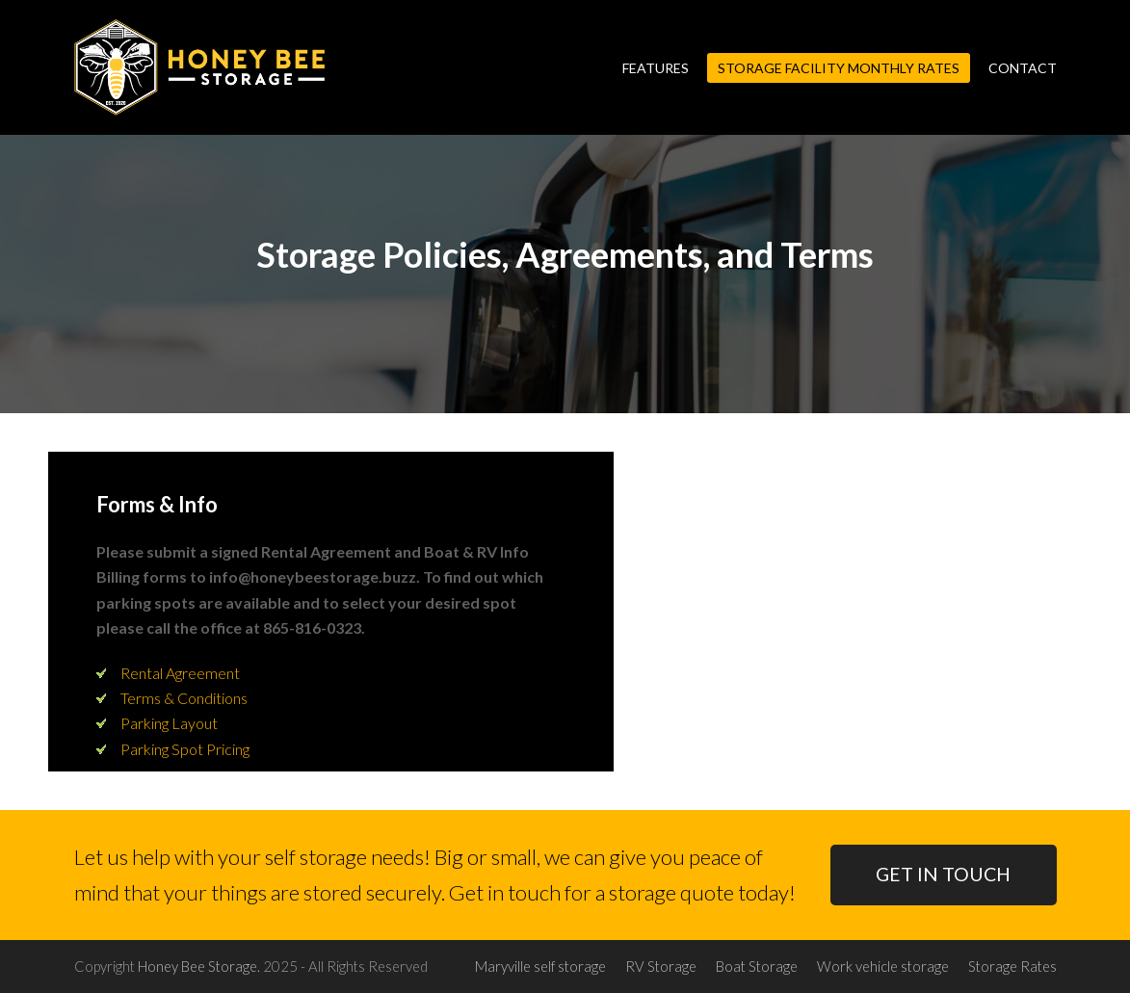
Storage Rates (1012, 966)
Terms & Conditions (184, 698)
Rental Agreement (180, 673)
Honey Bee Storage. (199, 966)
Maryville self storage (540, 966)
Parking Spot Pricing (185, 749)
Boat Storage (757, 966)
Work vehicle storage (883, 966)
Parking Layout (169, 723)
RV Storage (660, 966)
